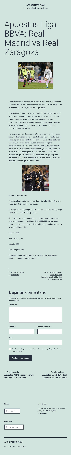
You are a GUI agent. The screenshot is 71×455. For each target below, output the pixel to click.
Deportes (59, 272)
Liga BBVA (41, 108)
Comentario (13, 305)
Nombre (12, 327)
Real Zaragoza (26, 134)
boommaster (15, 275)
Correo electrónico (44, 327)
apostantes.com (35, 5)
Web (10, 338)
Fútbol (60, 275)
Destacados (54, 275)
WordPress (21, 446)
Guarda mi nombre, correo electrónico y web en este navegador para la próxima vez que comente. (36, 350)
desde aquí (34, 258)
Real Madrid (46, 102)
